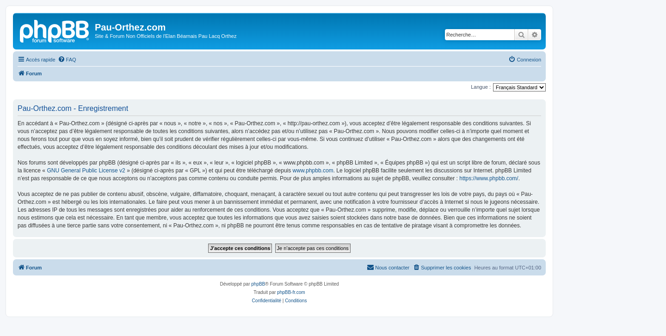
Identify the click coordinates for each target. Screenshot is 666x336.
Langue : (481, 87)
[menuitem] (67, 59)
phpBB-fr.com (291, 292)
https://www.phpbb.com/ (488, 178)
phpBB (258, 284)
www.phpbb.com (313, 170)
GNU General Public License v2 (86, 170)
